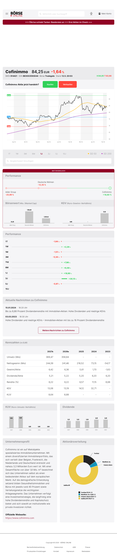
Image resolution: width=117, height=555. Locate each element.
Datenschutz (58, 547)
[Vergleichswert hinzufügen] (58, 161)
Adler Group (10, 192)
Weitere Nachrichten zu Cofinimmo (58, 330)
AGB (74, 547)
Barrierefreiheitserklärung (36, 547)
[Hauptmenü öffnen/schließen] (7, 14)
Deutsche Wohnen (46, 182)
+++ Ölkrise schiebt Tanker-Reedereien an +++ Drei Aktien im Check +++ (58, 22)
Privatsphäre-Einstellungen (36, 551)
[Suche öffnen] (61, 14)
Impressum (70, 551)
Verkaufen (68, 84)
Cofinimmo (107, 192)
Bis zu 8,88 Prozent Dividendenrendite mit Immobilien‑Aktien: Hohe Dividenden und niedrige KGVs (55, 311)
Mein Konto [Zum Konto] (104, 13)
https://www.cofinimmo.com (19, 518)
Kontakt (56, 551)
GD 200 (107, 153)
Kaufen (50, 84)
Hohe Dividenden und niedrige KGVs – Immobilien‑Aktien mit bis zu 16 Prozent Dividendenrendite (54, 320)
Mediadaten (86, 551)
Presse (87, 547)
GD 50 (93, 153)
